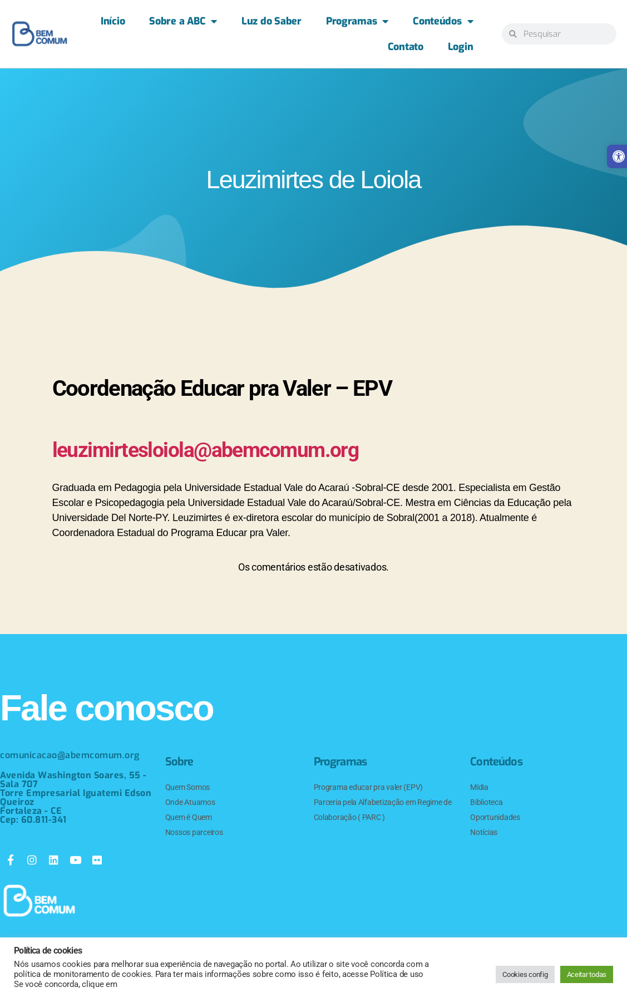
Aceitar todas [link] (587, 974)
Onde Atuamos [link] (190, 802)
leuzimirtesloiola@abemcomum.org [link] (219, 449)
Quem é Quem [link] (188, 817)
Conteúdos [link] (443, 21)
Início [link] (113, 21)
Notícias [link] (483, 832)
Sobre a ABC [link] (183, 21)
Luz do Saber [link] (271, 21)
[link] (39, 34)
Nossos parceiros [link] (194, 832)
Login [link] (460, 46)
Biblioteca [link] (486, 802)
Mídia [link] (479, 787)
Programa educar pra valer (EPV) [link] (368, 787)
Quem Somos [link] (187, 787)
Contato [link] (405, 46)
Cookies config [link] (524, 974)
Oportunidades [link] (495, 817)
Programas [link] (357, 21)
